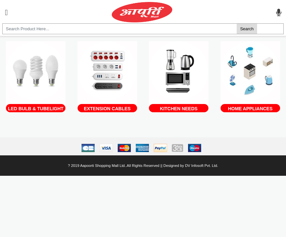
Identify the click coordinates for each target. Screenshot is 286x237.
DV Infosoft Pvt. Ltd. (201, 166)
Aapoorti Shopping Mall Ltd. (103, 166)
